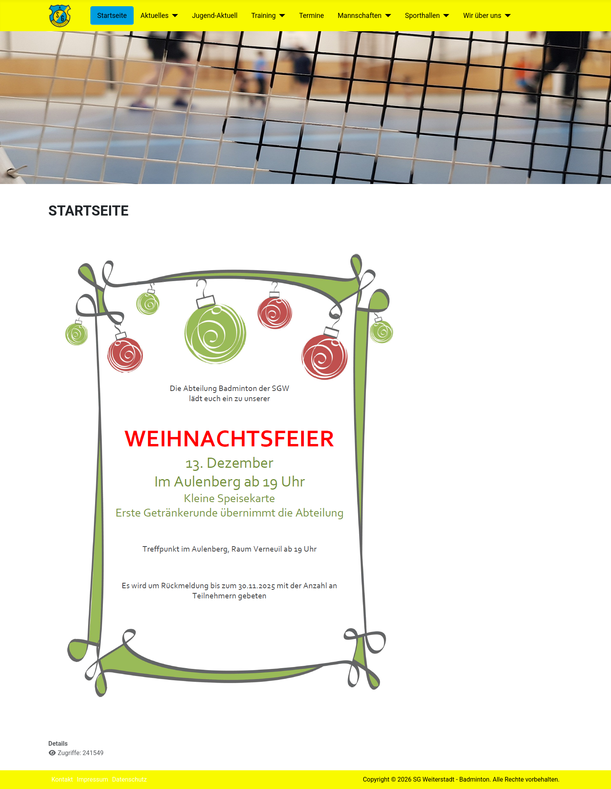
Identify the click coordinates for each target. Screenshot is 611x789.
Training (263, 15)
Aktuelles (154, 15)
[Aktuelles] (173, 15)
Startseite (112, 15)
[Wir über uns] (506, 15)
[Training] (281, 15)
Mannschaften (359, 15)
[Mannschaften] (386, 15)
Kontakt (62, 779)
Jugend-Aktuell (215, 15)
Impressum (92, 779)
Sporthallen (422, 15)
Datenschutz (129, 779)
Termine (311, 15)
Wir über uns (482, 15)
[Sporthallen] (445, 15)
